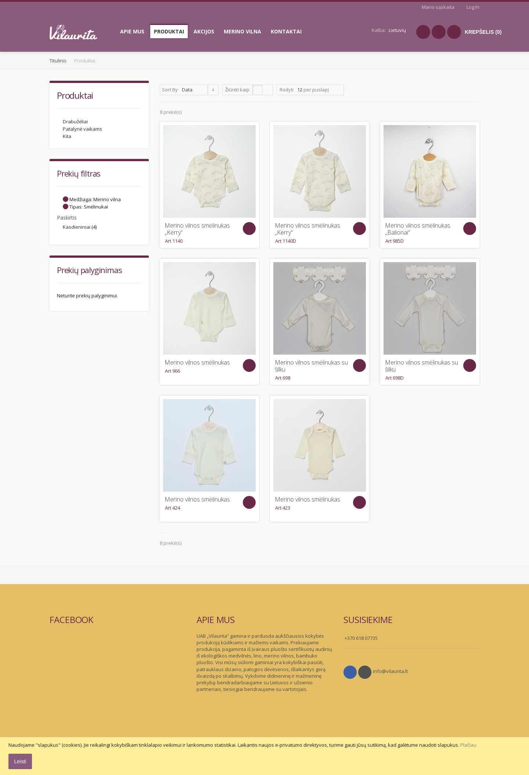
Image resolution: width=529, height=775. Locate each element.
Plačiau (468, 745)
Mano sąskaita (438, 7)
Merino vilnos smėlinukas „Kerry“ (197, 229)
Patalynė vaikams (82, 129)
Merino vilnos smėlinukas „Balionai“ (417, 229)
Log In (473, 7)
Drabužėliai (75, 121)
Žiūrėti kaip (237, 89)
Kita (67, 136)
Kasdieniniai (76, 227)
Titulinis (58, 60)
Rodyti (287, 89)
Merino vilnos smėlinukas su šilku (311, 366)
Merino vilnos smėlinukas (197, 362)
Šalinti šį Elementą (65, 199)
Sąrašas (268, 90)
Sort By (170, 89)
